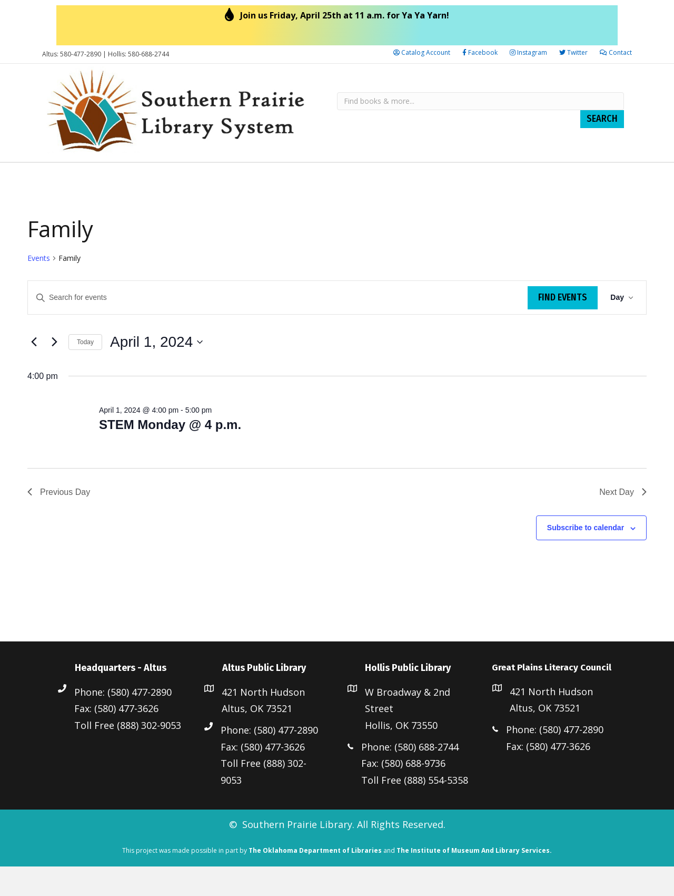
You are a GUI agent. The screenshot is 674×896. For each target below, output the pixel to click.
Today (85, 371)
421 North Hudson (263, 721)
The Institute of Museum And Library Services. (474, 879)
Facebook (480, 52)
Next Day (623, 521)
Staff (132, 176)
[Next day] (54, 371)
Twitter (573, 52)
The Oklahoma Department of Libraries (315, 879)
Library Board (78, 176)
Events (38, 288)
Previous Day (58, 521)
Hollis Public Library (376, 176)
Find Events (562, 327)
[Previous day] (33, 371)
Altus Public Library (266, 176)
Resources (178, 176)
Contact (616, 52)
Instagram (528, 52)
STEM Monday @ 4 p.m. (170, 454)
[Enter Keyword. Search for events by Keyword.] (278, 327)
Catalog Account (421, 52)
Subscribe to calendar (585, 557)
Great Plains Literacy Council (508, 176)
